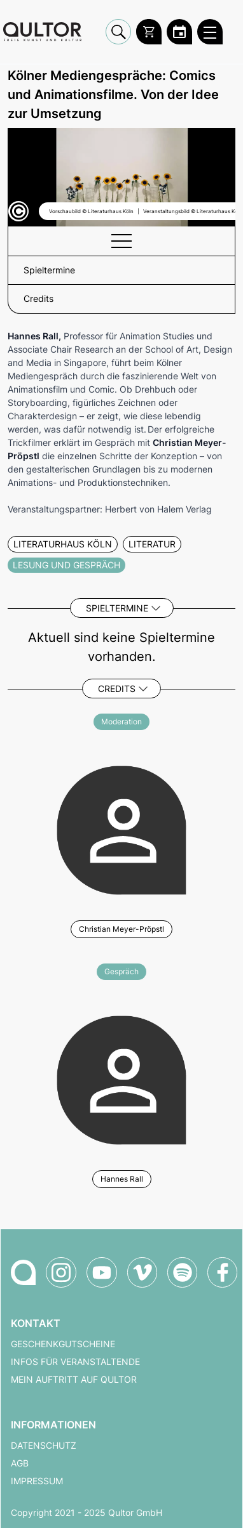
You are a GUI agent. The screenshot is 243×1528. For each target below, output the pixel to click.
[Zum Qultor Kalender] (179, 31)
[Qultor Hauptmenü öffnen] (210, 31)
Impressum (37, 1481)
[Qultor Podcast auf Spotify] (182, 1272)
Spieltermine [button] (49, 270)
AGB (20, 1463)
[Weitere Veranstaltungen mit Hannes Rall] (121, 1078)
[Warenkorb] (149, 31)
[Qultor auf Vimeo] (142, 1272)
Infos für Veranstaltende (75, 1362)
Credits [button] (38, 299)
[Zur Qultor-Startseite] (23, 1272)
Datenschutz (43, 1445)
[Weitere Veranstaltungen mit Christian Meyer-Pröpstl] (121, 828)
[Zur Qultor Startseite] (42, 32)
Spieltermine (117, 608)
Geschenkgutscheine (63, 1344)
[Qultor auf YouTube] (102, 1272)
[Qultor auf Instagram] (61, 1272)
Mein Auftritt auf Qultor (74, 1380)
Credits (116, 688)
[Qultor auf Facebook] (222, 1272)
